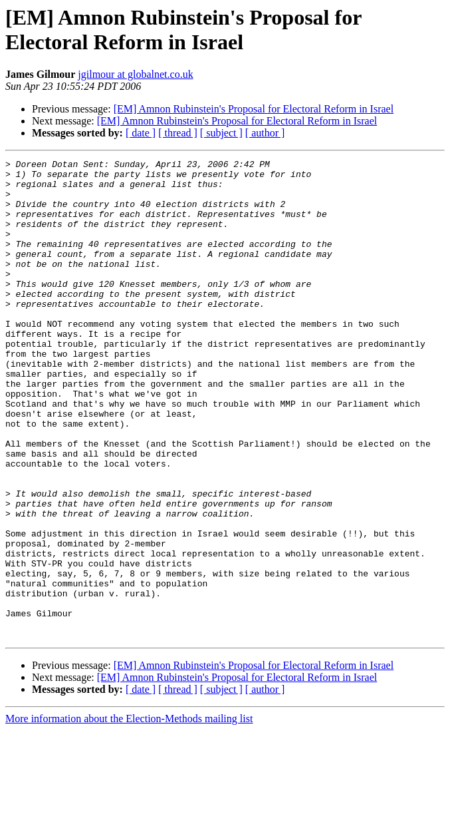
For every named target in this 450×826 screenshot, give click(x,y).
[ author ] (265, 132)
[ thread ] (177, 132)
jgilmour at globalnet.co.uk (135, 74)
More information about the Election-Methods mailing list (129, 814)
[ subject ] (221, 132)
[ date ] (141, 132)
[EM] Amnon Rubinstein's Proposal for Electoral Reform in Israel (254, 108)
